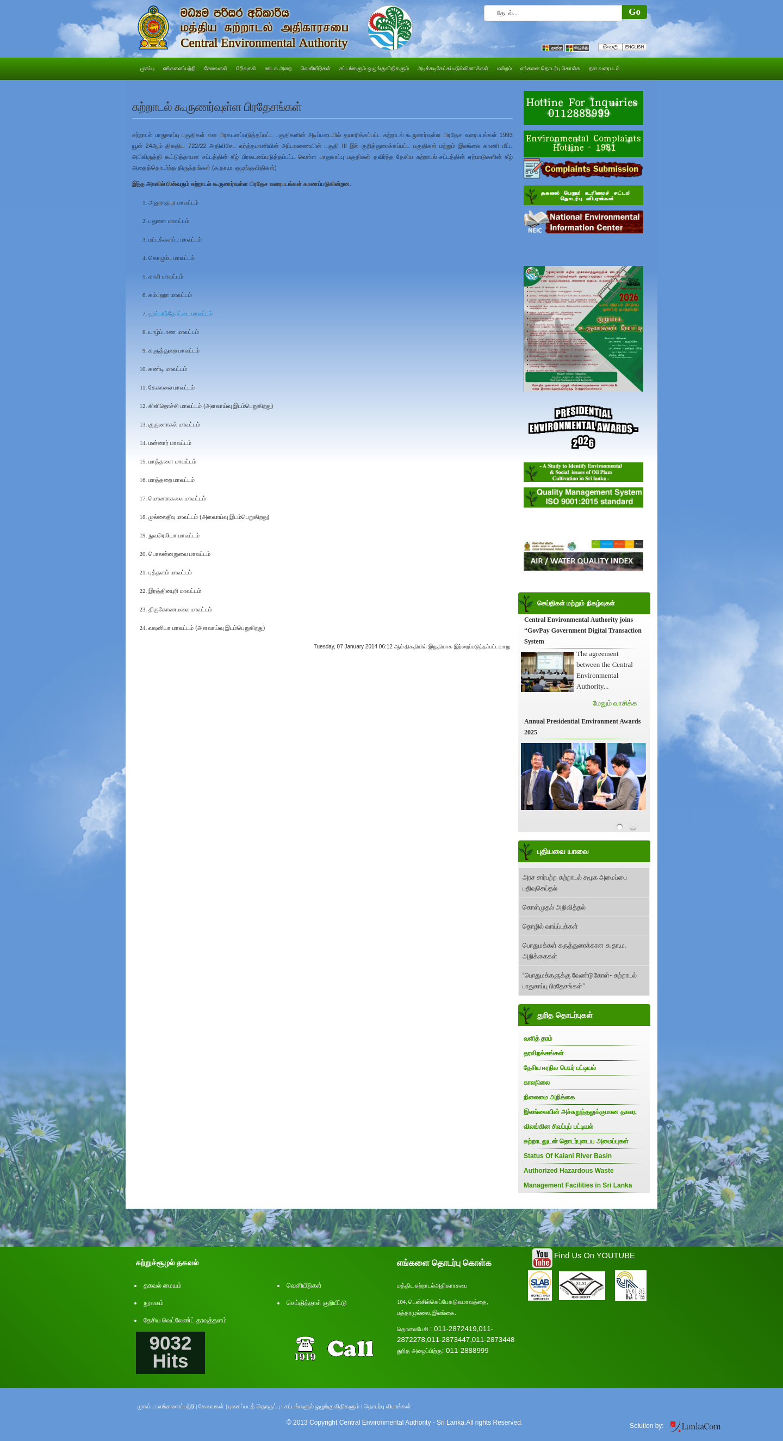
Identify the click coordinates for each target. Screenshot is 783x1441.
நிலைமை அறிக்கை (549, 1097)
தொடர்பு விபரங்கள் (387, 1406)
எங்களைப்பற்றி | (177, 1406)
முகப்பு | (147, 1406)
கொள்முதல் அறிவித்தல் (554, 907)
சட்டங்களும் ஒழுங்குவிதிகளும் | (323, 1406)
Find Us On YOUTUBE (594, 1255)
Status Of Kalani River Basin (568, 1156)
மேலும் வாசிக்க (615, 703)
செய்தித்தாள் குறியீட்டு (317, 1303)
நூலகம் (154, 1303)
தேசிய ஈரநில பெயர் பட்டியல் (560, 1068)
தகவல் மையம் (163, 1285)
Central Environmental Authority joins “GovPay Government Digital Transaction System (583, 630)
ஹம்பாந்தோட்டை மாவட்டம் (180, 313)
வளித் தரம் (538, 1038)
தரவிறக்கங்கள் (544, 1053)
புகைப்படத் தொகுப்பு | (255, 1406)
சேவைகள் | (212, 1406)
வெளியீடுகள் (304, 1285)
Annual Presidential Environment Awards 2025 (582, 727)
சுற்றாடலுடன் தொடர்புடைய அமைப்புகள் (576, 1141)
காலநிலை (537, 1082)
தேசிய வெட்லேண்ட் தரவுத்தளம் (185, 1320)
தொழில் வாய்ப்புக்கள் (550, 926)
